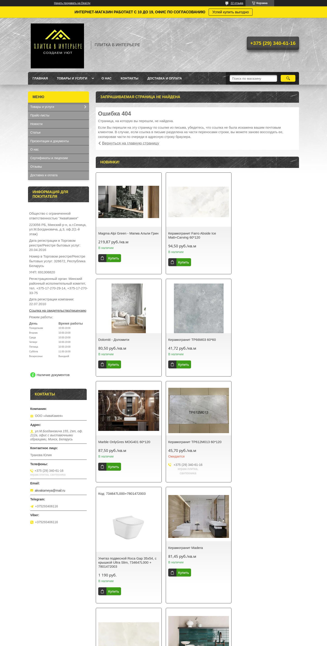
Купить (113, 262)
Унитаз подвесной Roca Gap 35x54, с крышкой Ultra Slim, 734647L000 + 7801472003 (127, 460)
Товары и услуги (72, 78)
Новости (36, 124)
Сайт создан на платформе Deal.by (163, 637)
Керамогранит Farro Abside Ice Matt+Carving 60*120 (191, 235)
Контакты (129, 78)
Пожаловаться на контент (176, 641)
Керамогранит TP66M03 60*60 (122, 340)
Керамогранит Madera (184, 445)
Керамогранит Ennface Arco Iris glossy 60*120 (266, 447)
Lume (102, 566)
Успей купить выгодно (230, 12)
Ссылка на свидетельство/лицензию (57, 310)
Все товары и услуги (196, 616)
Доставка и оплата (164, 78)
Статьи (35, 132)
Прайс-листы (39, 115)
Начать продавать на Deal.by (72, 3)
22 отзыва (237, 3)
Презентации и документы (49, 141)
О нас (106, 78)
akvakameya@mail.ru (50, 490)
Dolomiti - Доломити (251, 233)
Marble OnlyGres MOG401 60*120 (193, 340)
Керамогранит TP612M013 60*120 (263, 340)
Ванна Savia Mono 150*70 (256, 566)
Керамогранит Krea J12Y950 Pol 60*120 (192, 568)
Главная (40, 78)
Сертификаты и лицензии (49, 158)
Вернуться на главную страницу (130, 143)
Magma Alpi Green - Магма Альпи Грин (124, 235)
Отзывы (36, 166)
